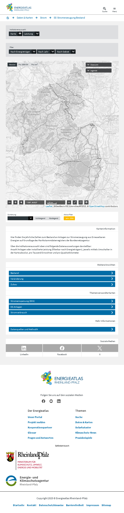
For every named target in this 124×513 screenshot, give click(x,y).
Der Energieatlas (38, 411)
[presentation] (15, 34)
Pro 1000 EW (23, 64)
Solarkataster (83, 427)
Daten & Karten (84, 422)
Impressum (92, 505)
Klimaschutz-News (85, 432)
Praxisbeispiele (83, 437)
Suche (78, 417)
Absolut (12, 64)
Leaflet (49, 206)
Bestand (15, 272)
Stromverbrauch (19, 312)
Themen (80, 411)
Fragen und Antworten (40, 437)
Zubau (14, 284)
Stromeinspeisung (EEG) (23, 300)
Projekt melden (36, 422)
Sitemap (106, 505)
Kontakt (31, 505)
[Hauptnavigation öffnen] (114, 10)
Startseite (18, 505)
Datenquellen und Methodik (24, 329)
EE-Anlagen (16, 306)
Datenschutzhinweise (51, 505)
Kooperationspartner (40, 427)
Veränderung (17, 278)
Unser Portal (35, 417)
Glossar (32, 432)
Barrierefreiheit (75, 505)
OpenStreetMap (97, 206)
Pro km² (34, 64)
